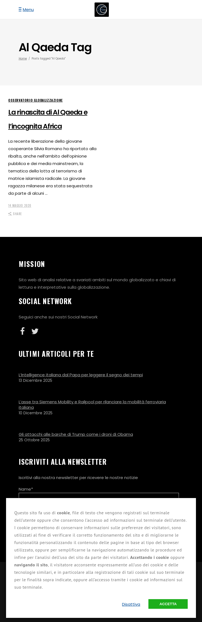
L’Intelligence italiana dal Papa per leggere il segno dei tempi (81, 375)
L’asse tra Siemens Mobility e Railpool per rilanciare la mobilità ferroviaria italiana (92, 404)
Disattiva (131, 604)
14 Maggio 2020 (19, 205)
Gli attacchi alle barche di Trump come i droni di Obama (76, 434)
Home (23, 58)
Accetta (168, 604)
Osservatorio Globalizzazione (35, 100)
